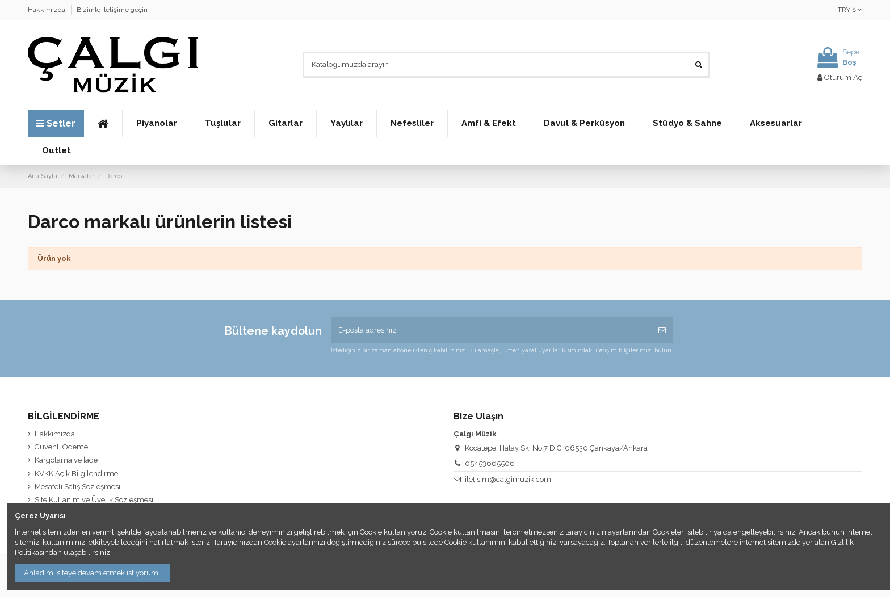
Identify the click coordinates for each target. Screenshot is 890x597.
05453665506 (490, 463)
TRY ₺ (850, 10)
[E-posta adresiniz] (491, 330)
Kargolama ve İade (66, 460)
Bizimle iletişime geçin (112, 10)
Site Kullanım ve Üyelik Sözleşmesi (94, 499)
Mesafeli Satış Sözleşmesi (77, 486)
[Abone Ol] (662, 330)
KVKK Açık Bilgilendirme (76, 473)
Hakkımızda (47, 10)
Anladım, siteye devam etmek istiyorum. (92, 573)
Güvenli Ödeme (61, 447)
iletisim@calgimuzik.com (508, 479)
